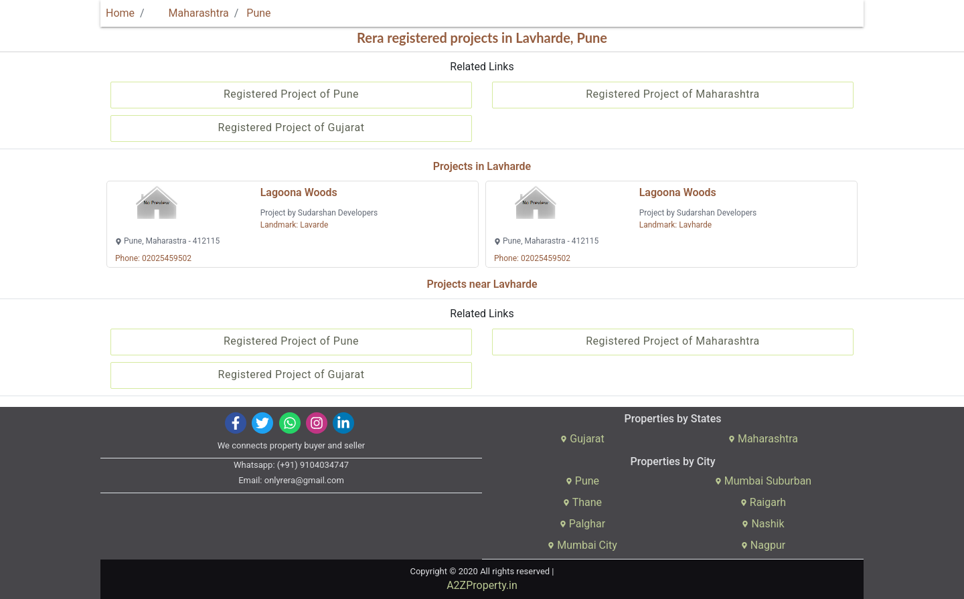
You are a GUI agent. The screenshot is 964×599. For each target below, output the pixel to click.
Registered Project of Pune (291, 94)
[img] (236, 423)
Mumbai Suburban (763, 481)
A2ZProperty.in (482, 585)
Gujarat (582, 438)
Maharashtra (191, 13)
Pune (258, 13)
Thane (582, 502)
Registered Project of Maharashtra (673, 94)
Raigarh (763, 502)
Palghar (583, 523)
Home (120, 13)
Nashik (763, 523)
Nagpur (763, 545)
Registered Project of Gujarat (291, 127)
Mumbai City (582, 545)
